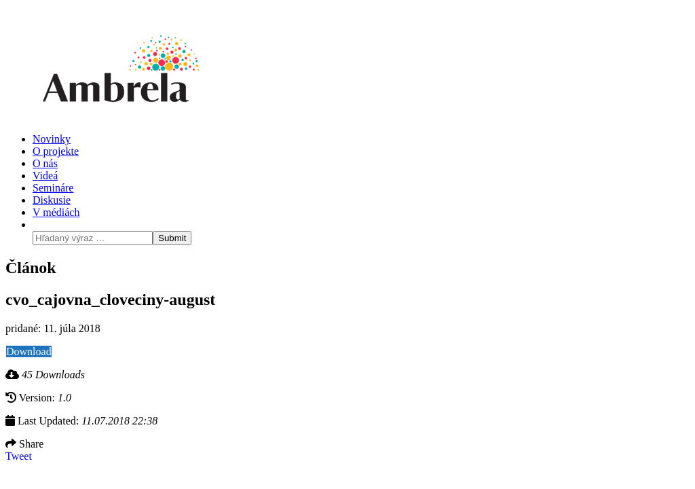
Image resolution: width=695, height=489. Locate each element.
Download (29, 351)
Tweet (18, 456)
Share (24, 444)
